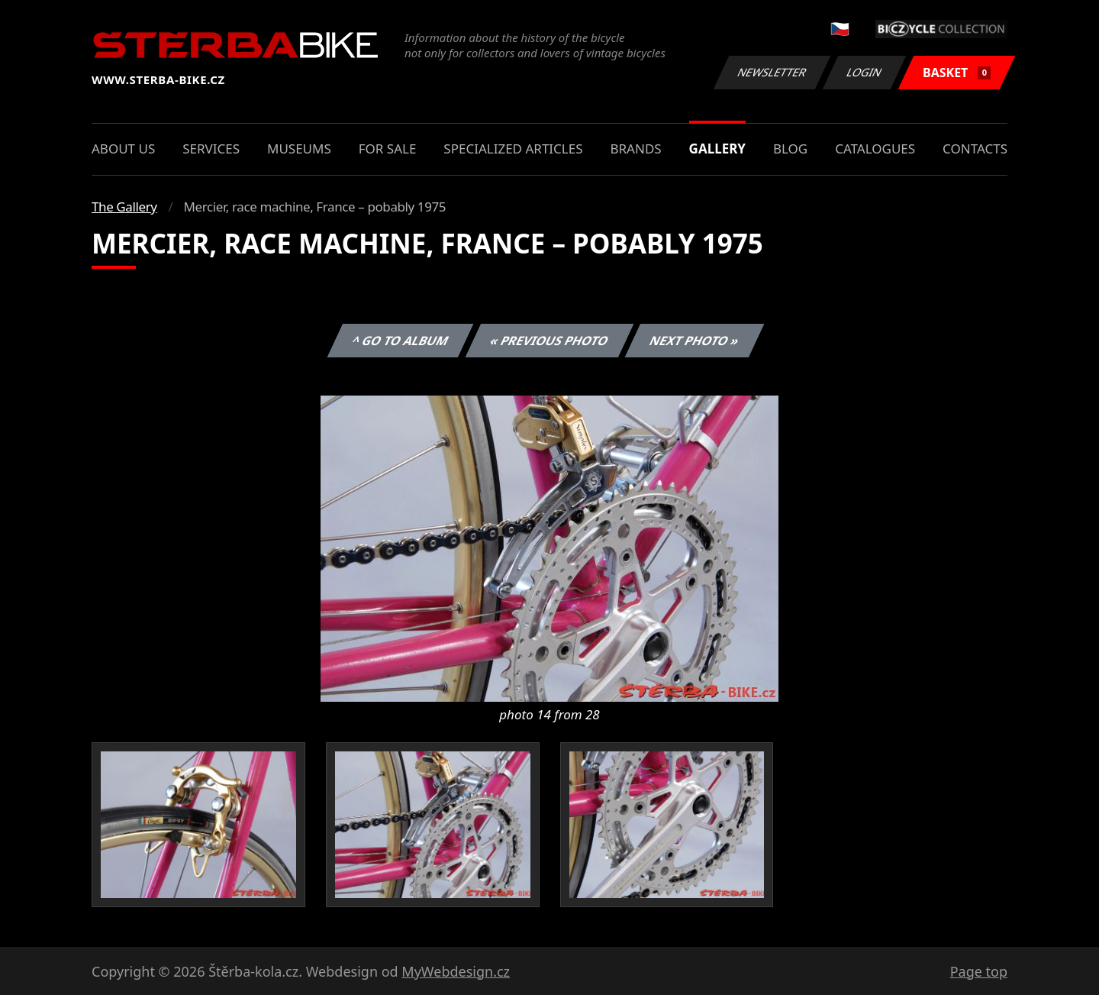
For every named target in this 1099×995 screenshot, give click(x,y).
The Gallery (124, 206)
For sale (388, 148)
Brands (635, 148)
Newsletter (771, 72)
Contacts (975, 148)
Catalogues (875, 148)
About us (123, 148)
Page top (978, 971)
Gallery (717, 148)
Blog (790, 148)
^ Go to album (400, 340)
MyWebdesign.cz (455, 971)
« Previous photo (549, 340)
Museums (299, 148)
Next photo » (694, 340)
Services (211, 148)
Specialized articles (512, 148)
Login (864, 72)
